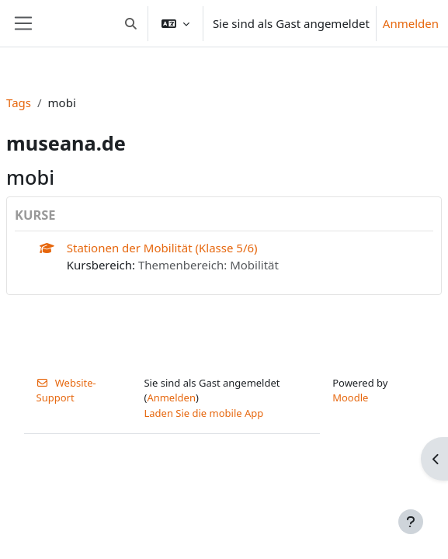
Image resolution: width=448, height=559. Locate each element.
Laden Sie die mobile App (203, 413)
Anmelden (411, 23)
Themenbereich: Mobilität (208, 265)
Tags (18, 102)
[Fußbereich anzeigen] (410, 521)
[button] (130, 23)
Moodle (350, 397)
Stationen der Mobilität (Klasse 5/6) (162, 247)
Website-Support (66, 390)
